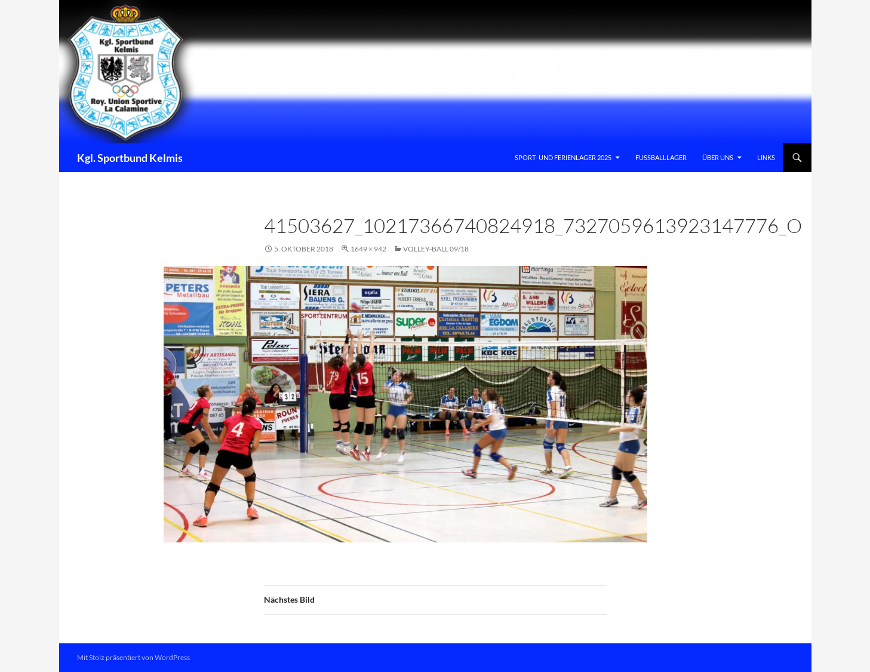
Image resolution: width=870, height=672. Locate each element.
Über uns (717, 157)
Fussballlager (661, 157)
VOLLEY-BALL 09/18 (436, 248)
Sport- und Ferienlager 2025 (563, 157)
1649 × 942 (368, 248)
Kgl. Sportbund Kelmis (130, 157)
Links (766, 157)
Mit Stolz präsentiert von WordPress (133, 657)
